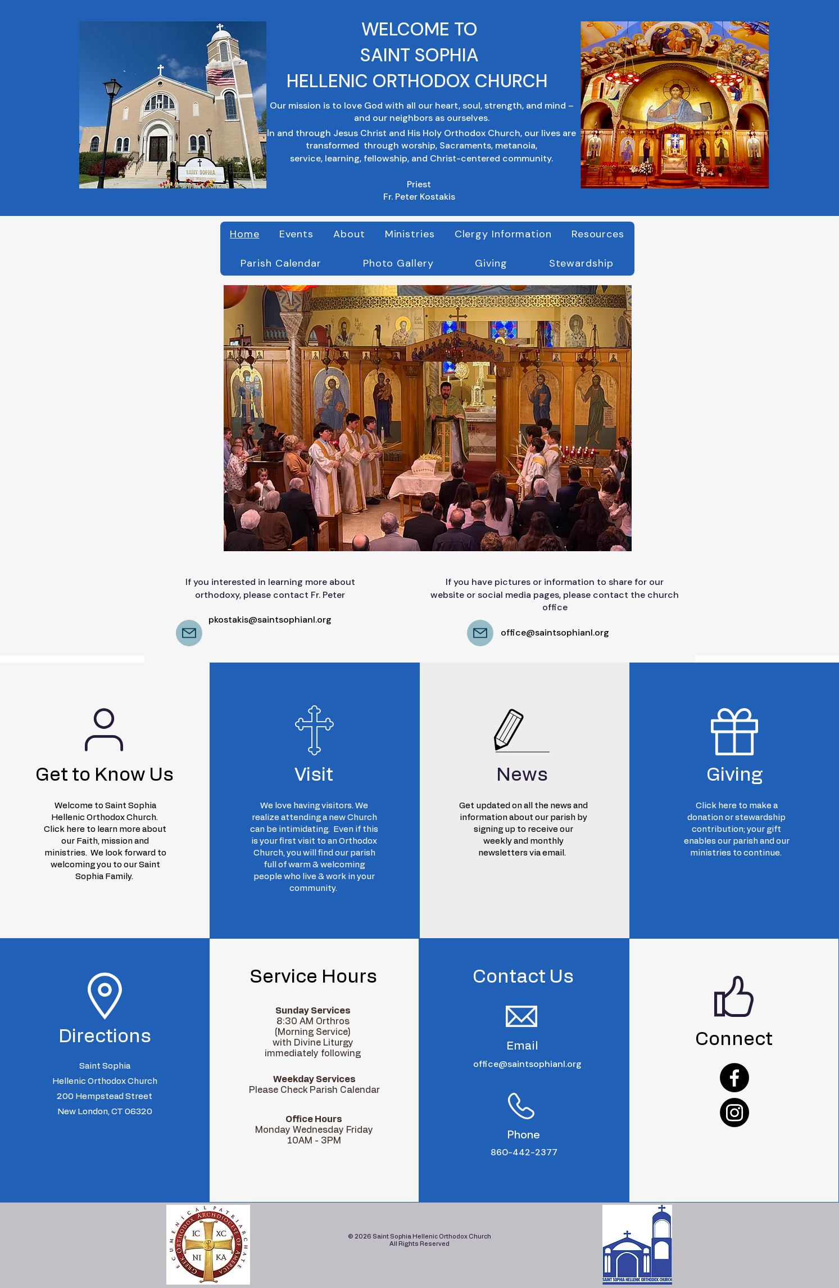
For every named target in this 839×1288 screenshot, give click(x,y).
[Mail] (189, 633)
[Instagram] (734, 1112)
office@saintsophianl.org (555, 632)
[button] (428, 418)
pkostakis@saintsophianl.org (270, 619)
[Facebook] (734, 1077)
